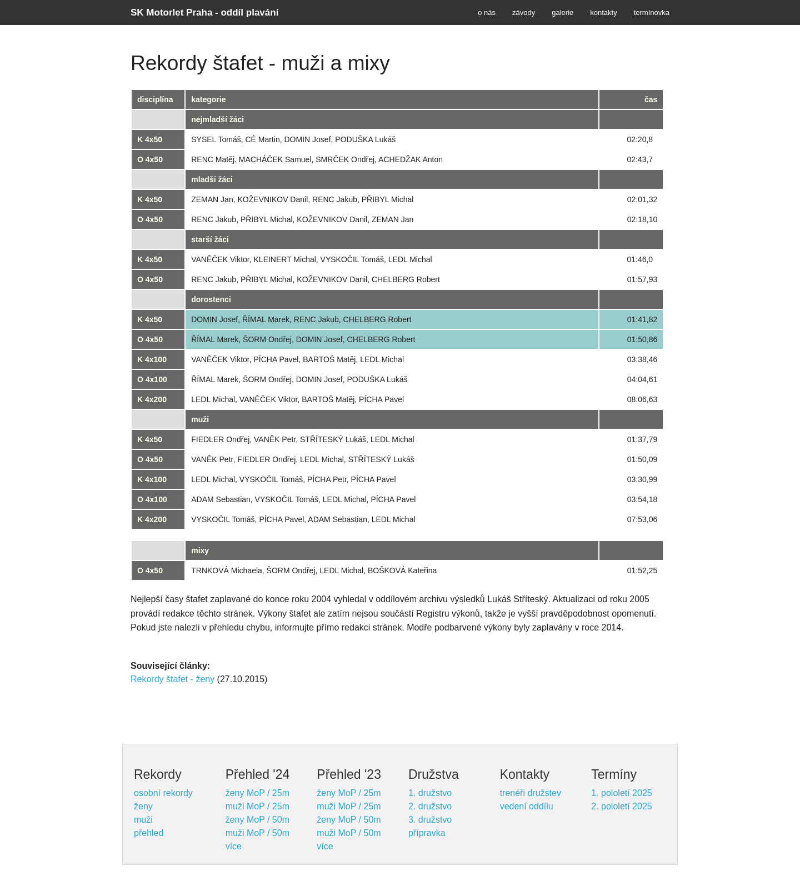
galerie (562, 12)
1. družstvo (430, 793)
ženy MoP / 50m (257, 819)
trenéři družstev (530, 793)
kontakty (603, 12)
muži (143, 819)
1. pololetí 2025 (621, 793)
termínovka (651, 12)
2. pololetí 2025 (621, 806)
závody (523, 12)
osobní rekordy (163, 793)
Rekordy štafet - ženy (172, 679)
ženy (143, 806)
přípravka (427, 833)
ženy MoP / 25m (257, 793)
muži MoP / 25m (257, 806)
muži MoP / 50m (257, 833)
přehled (148, 833)
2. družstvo (430, 806)
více (234, 846)
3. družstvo (430, 819)
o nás (487, 12)
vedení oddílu (526, 806)
